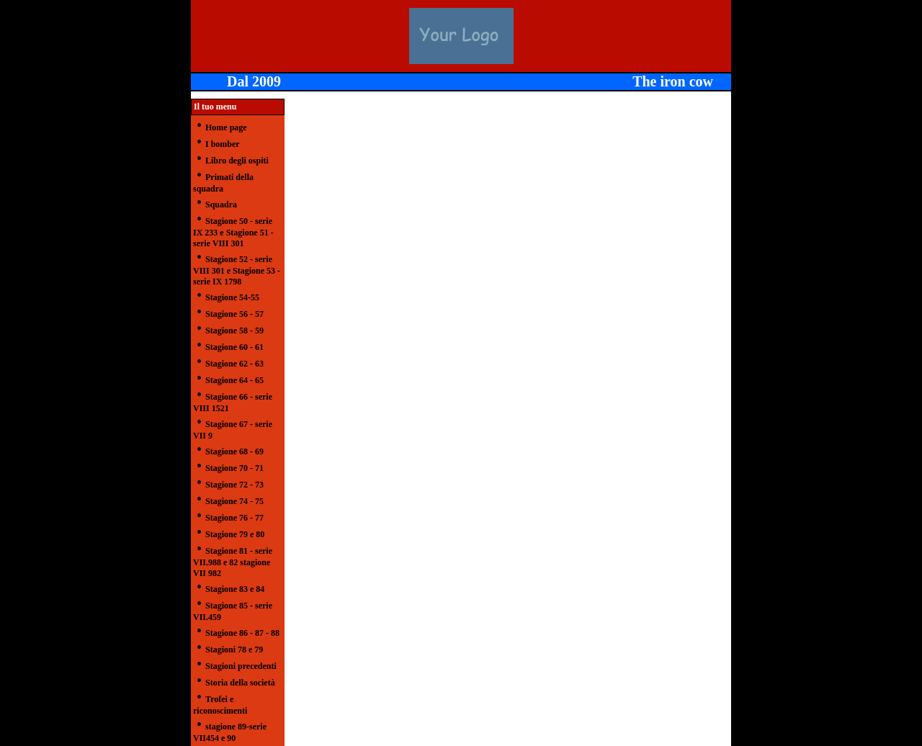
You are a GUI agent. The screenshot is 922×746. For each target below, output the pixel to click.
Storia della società (240, 683)
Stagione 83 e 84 (234, 589)
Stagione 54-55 (232, 297)
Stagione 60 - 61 (234, 347)
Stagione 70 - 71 (234, 468)
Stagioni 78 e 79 (234, 649)
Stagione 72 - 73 (234, 485)
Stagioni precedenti (241, 666)
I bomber (222, 144)
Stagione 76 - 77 (234, 518)
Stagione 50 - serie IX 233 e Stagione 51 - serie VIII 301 (233, 232)
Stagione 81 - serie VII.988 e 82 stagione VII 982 (232, 562)
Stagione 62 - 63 (234, 364)
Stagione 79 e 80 (234, 534)
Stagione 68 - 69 (234, 451)
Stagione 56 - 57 (234, 314)
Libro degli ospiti (237, 161)
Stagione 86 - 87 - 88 (242, 633)
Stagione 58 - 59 (234, 330)
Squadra (221, 204)
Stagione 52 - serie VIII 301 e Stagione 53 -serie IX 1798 (236, 270)
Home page (226, 127)
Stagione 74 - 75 (234, 501)
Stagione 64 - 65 (234, 380)
